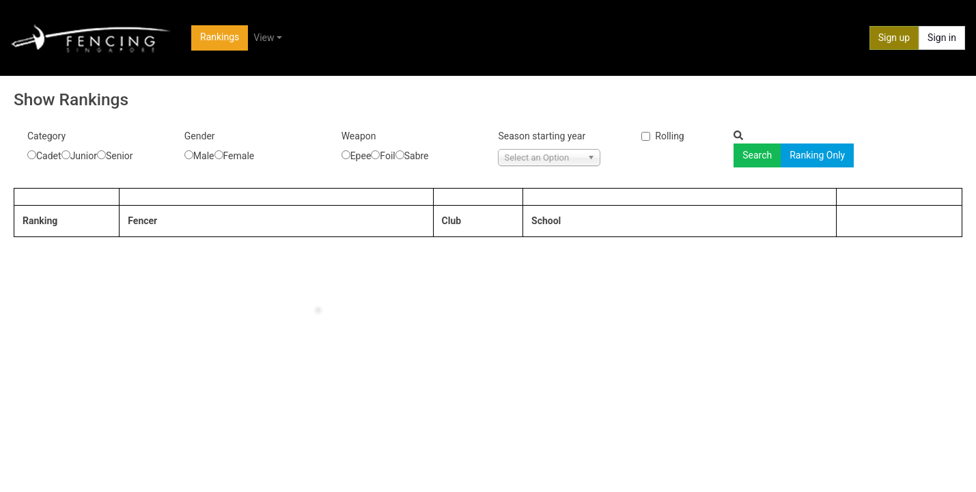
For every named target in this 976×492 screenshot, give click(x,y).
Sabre (416, 155)
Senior (119, 155)
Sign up (894, 37)
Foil (387, 155)
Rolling (669, 136)
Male (203, 155)
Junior (83, 155)
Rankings (219, 36)
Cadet (48, 155)
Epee (361, 155)
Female (239, 155)
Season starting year (541, 136)
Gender (199, 136)
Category (46, 136)
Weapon (358, 136)
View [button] (263, 37)
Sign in (942, 37)
